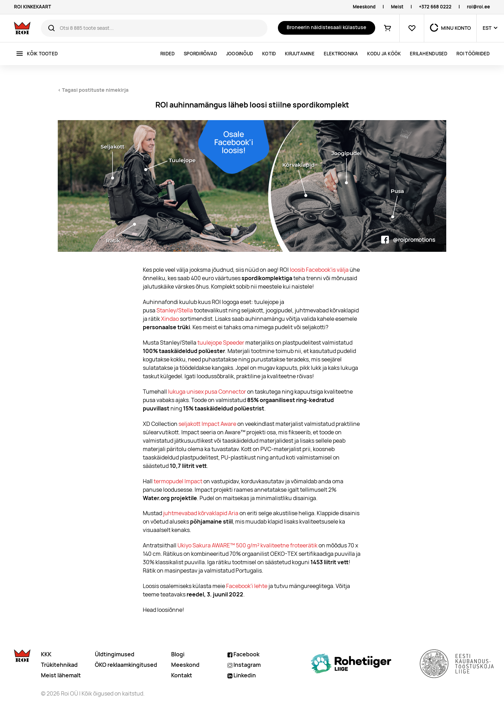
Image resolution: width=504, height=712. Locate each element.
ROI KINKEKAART (32, 7)
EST (487, 28)
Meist (397, 7)
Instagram (244, 665)
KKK (46, 654)
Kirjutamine (300, 54)
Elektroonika (341, 54)
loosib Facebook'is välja (319, 270)
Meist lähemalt (61, 675)
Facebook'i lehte (246, 586)
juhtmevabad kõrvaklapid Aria (200, 513)
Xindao (170, 319)
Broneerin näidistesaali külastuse (326, 27)
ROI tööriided (473, 54)
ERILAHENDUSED (428, 54)
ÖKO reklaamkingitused (126, 665)
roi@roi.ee (478, 7)
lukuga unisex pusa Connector (207, 391)
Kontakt (181, 675)
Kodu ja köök (384, 54)
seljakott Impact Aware (207, 424)
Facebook (243, 654)
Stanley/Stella (174, 310)
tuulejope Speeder (220, 342)
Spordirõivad (200, 54)
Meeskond (364, 7)
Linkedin (241, 675)
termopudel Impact (178, 481)
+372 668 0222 (435, 7)
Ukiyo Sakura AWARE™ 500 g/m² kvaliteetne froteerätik (247, 545)
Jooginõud (239, 54)
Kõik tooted (42, 54)
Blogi (177, 654)
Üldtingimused (114, 654)
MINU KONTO (456, 28)
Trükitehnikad (59, 665)
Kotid (269, 54)
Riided (167, 54)
